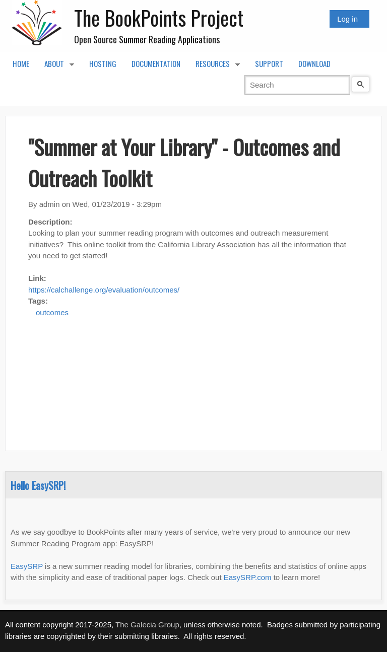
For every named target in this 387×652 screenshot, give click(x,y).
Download (314, 63)
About (55, 66)
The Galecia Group (147, 624)
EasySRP (27, 566)
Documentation (156, 63)
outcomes (52, 312)
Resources (214, 66)
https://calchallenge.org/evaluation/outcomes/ (103, 289)
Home (21, 63)
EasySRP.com (248, 577)
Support (269, 63)
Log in (347, 19)
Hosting (102, 63)
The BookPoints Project (158, 18)
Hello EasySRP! (38, 485)
